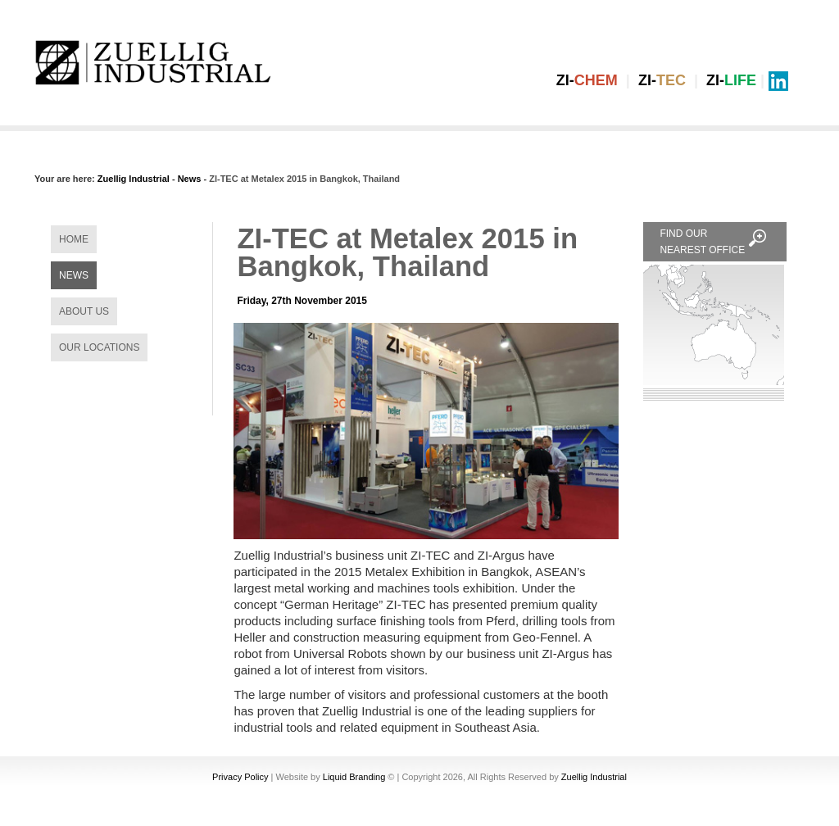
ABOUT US (84, 311)
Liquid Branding (354, 777)
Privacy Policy (240, 777)
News (190, 179)
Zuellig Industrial (134, 179)
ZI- (587, 80)
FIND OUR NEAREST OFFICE (715, 240)
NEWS (73, 275)
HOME (73, 239)
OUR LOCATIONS (99, 347)
